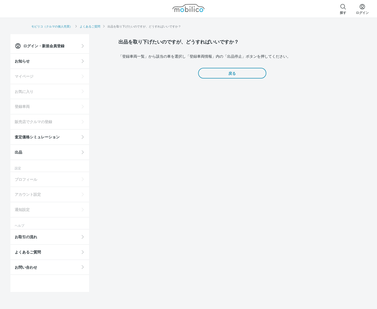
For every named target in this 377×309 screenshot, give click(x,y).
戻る (232, 73)
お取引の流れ (47, 236)
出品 (39, 152)
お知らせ (43, 61)
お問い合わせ (47, 267)
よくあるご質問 (90, 26)
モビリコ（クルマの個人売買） (51, 26)
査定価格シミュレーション (58, 136)
